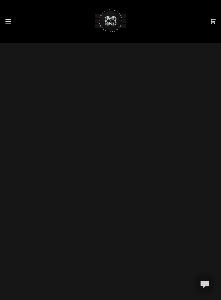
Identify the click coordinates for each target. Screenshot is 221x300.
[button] (11, 21)
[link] (110, 21)
